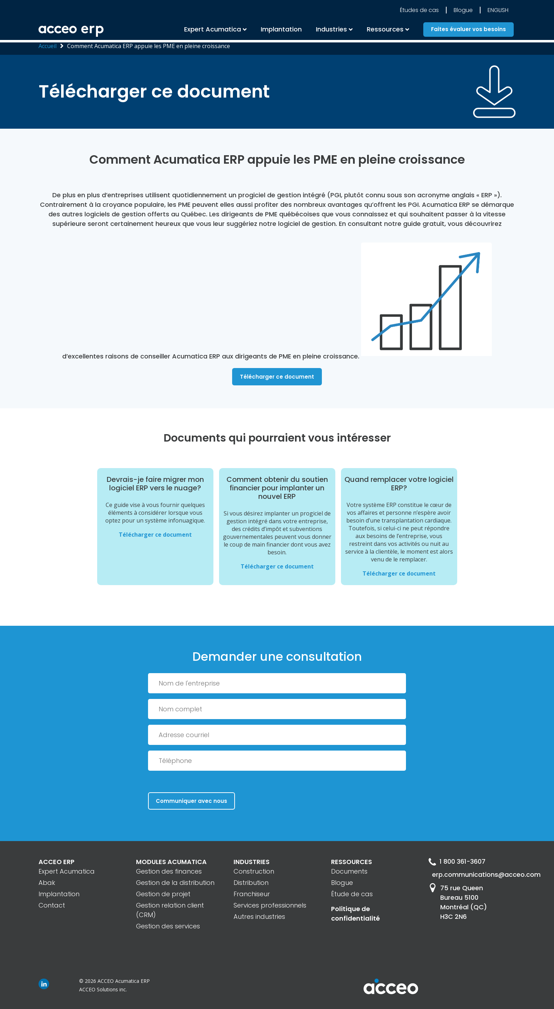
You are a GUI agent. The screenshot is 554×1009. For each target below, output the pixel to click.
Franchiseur (252, 894)
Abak (47, 882)
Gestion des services (168, 926)
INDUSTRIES (252, 861)
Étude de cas (352, 894)
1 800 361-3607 (457, 861)
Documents (349, 871)
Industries (331, 30)
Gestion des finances (169, 871)
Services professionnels (270, 905)
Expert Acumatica (212, 30)
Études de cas (419, 11)
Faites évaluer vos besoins (468, 30)
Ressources (385, 30)
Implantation (281, 30)
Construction (254, 871)
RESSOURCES (351, 861)
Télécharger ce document (277, 376)
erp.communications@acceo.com (473, 874)
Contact (52, 905)
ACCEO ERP (57, 861)
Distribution (251, 882)
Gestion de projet (163, 894)
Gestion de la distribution (175, 882)
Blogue (463, 11)
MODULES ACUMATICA (171, 861)
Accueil (48, 46)
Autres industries (259, 916)
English (498, 11)
